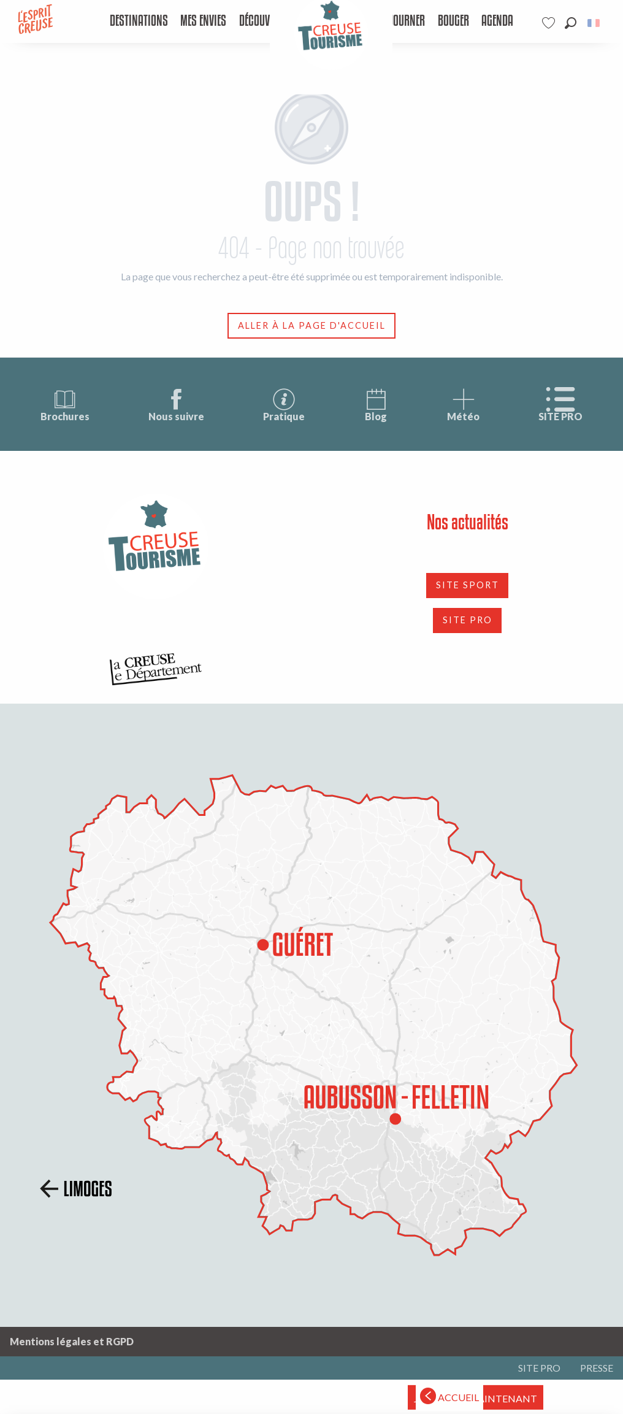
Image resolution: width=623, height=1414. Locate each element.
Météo (463, 404)
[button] (570, 23)
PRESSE (596, 1368)
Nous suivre (176, 404)
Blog (376, 404)
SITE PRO (560, 404)
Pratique (284, 404)
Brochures (65, 404)
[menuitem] (139, 21)
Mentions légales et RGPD (72, 1341)
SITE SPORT (467, 585)
